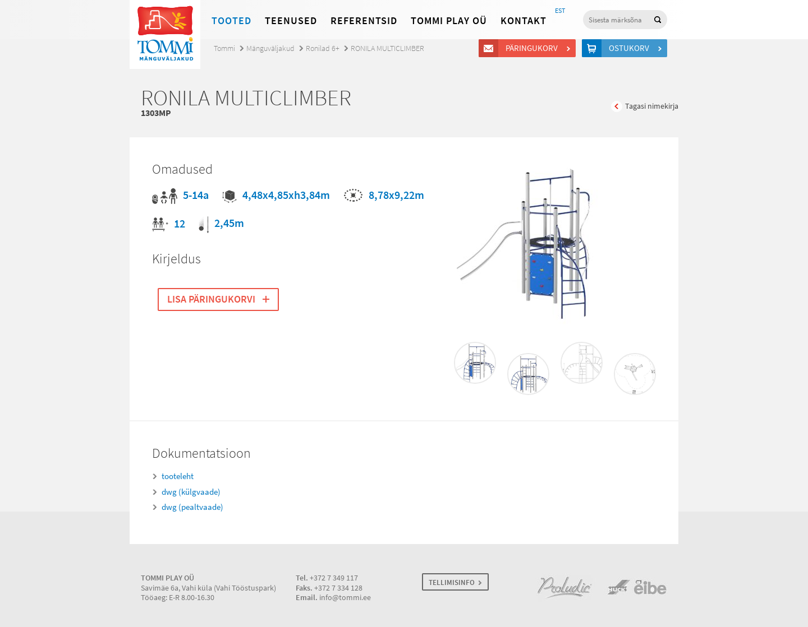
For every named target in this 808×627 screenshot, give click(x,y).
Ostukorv (630, 48)
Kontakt (524, 20)
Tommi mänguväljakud (165, 34)
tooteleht (178, 476)
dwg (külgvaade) (191, 492)
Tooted (231, 20)
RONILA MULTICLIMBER (387, 48)
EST (560, 10)
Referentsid (363, 20)
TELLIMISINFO (452, 582)
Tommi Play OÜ (449, 20)
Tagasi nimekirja (651, 106)
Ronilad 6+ (322, 48)
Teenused (291, 20)
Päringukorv (533, 48)
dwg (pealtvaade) (192, 507)
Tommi (224, 48)
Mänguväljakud (270, 48)
